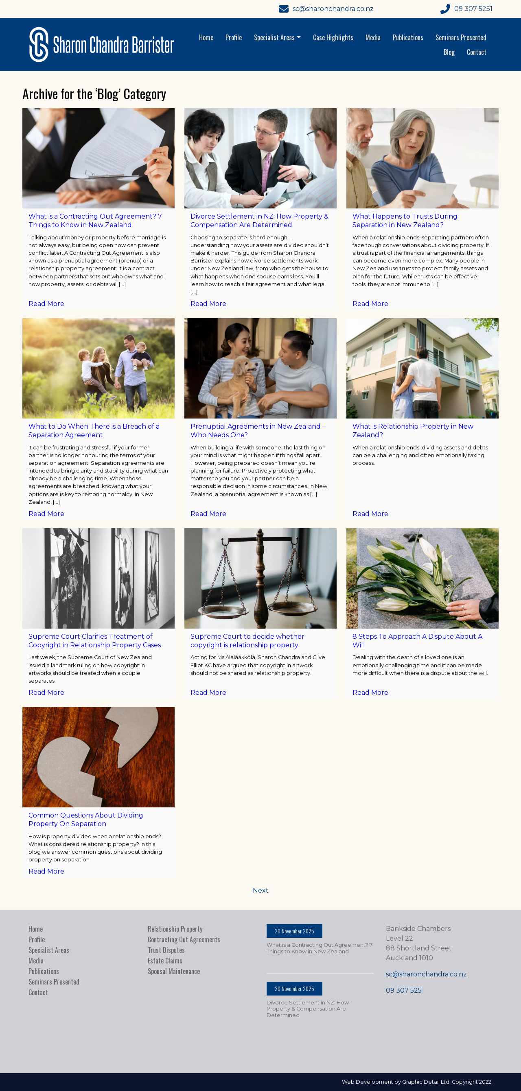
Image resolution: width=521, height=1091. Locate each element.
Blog (449, 52)
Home (206, 37)
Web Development (367, 1082)
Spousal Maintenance (174, 971)
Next (261, 890)
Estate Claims (165, 960)
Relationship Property (175, 929)
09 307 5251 (405, 990)
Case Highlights (333, 37)
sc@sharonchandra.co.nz (426, 974)
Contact (476, 52)
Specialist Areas (278, 37)
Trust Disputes (166, 950)
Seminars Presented (461, 37)
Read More (46, 304)
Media (373, 37)
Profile (233, 37)
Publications (408, 37)
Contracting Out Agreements (184, 939)
